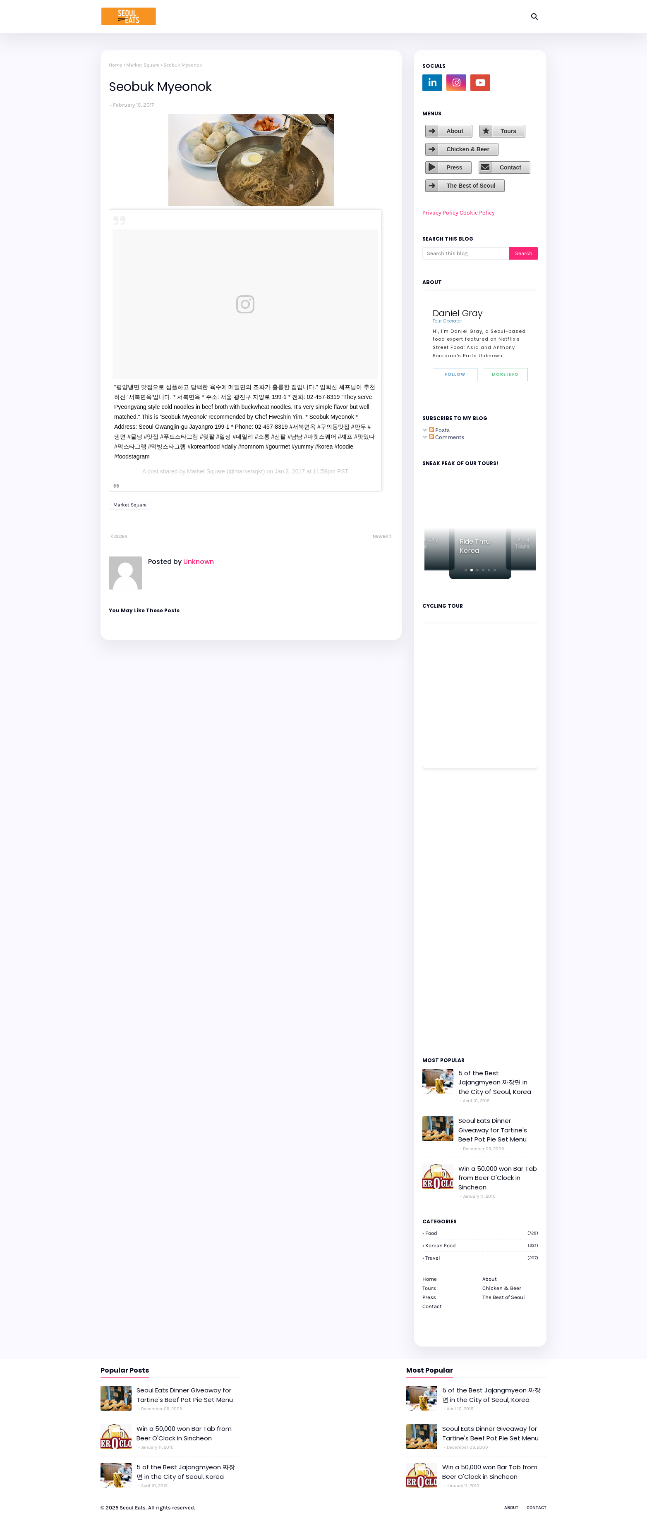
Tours (508, 131)
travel (481, 1258)
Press (454, 167)
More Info (505, 374)
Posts (439, 430)
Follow (455, 374)
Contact (510, 167)
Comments (446, 437)
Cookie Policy (477, 212)
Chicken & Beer (467, 149)
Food (481, 1233)
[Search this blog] (465, 253)
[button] (466, 570)
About (454, 131)
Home (115, 65)
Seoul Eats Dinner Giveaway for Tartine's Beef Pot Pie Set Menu (492, 1130)
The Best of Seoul (470, 185)
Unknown (198, 561)
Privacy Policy (440, 212)
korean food (481, 1245)
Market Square (142, 65)
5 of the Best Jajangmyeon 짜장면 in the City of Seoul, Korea (494, 1082)
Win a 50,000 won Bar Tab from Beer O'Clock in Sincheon (497, 1177)
